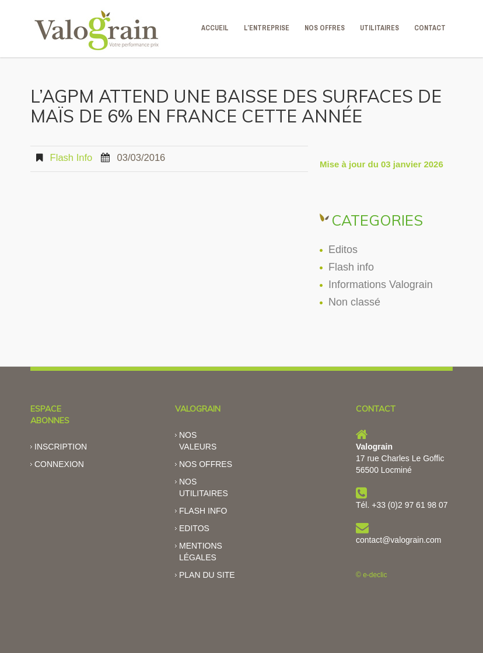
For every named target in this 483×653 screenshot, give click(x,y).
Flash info (71, 157)
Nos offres (205, 464)
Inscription (60, 446)
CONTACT (430, 28)
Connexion (59, 464)
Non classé (354, 302)
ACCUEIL (215, 28)
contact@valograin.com (399, 540)
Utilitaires (379, 28)
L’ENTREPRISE (266, 28)
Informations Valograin (380, 284)
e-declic (375, 575)
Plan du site (207, 575)
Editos (343, 249)
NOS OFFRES (324, 28)
